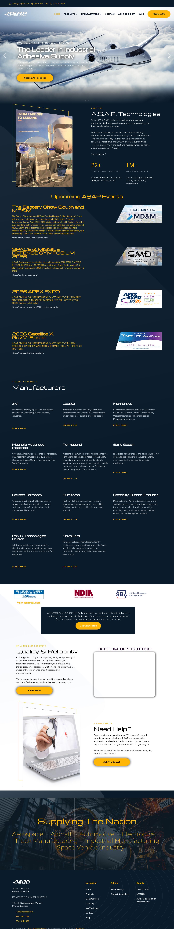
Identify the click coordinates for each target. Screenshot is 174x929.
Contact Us (159, 14)
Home (88, 889)
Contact (89, 913)
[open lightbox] (28, 603)
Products (90, 894)
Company (90, 903)
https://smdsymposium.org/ (25, 275)
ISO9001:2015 (143, 889)
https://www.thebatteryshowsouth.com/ (30, 237)
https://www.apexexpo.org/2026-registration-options (36, 307)
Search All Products (35, 78)
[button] (5, 55)
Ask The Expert (111, 762)
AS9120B (141, 894)
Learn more (19, 428)
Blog (88, 917)
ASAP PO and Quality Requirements (146, 900)
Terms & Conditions (120, 894)
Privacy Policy (117, 889)
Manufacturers (92, 898)
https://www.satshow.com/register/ (28, 353)
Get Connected (88, 626)
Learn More (34, 690)
